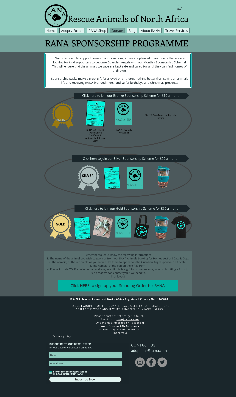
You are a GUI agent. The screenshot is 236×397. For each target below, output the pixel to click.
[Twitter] (162, 362)
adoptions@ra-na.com (149, 350)
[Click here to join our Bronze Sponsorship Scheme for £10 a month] (131, 96)
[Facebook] (151, 362)
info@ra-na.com (127, 319)
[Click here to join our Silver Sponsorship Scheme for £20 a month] (130, 158)
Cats (176, 258)
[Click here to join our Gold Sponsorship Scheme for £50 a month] (132, 208)
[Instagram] (140, 362)
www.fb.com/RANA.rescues (120, 326)
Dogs (185, 258)
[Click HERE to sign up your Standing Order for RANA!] (118, 285)
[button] (181, 8)
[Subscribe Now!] (85, 379)
